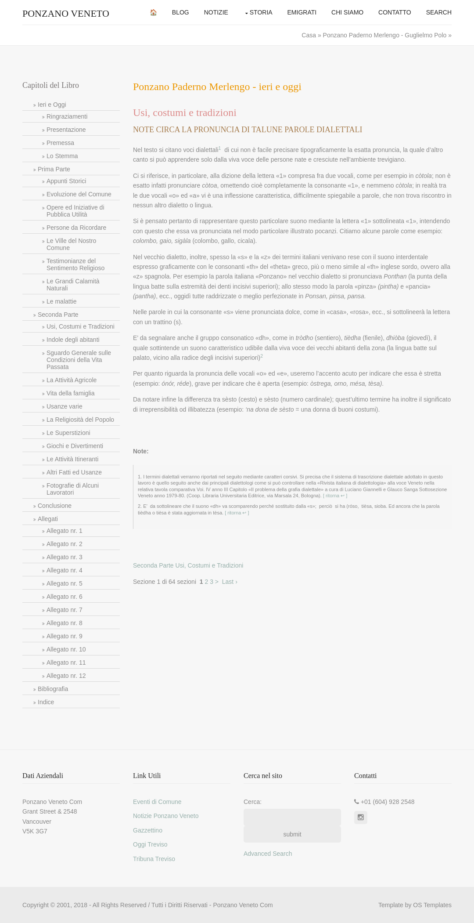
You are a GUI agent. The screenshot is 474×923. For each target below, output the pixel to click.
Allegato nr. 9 (65, 636)
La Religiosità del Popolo (80, 419)
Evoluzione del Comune (79, 194)
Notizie (216, 12)
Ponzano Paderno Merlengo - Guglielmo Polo (385, 35)
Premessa (60, 142)
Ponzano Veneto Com (243, 905)
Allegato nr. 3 (65, 557)
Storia (261, 12)
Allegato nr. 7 (65, 609)
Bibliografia (53, 688)
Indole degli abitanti (73, 339)
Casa (310, 35)
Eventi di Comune (157, 801)
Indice (46, 702)
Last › (229, 581)
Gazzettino (147, 830)
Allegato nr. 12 (66, 675)
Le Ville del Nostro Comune (71, 244)
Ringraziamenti (67, 116)
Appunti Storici (66, 181)
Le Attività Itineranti (72, 459)
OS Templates (432, 905)
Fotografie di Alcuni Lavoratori (73, 489)
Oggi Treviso (150, 844)
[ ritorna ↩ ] (335, 495)
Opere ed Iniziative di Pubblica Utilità (75, 211)
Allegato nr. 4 (65, 570)
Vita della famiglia (70, 393)
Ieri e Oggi (52, 104)
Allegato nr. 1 (65, 530)
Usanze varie (65, 406)
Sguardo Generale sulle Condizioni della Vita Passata (79, 359)
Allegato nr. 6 (65, 596)
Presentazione (66, 129)
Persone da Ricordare (76, 227)
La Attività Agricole (72, 380)
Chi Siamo (347, 12)
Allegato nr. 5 (65, 583)
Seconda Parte (58, 314)
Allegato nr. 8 (65, 622)
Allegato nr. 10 (66, 649)
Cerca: (253, 801)
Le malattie (61, 301)
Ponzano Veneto (65, 13)
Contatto (394, 12)
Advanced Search (268, 853)
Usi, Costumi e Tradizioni (81, 326)
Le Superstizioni (68, 432)
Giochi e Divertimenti (75, 445)
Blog (180, 12)
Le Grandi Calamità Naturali (73, 285)
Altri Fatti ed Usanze (74, 472)
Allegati (48, 518)
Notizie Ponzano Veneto (165, 815)
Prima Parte (54, 169)
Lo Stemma (62, 155)
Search (439, 12)
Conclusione (55, 505)
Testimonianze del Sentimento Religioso (75, 264)
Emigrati (302, 12)
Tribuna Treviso (154, 858)
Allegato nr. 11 (66, 662)
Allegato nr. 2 (65, 543)
